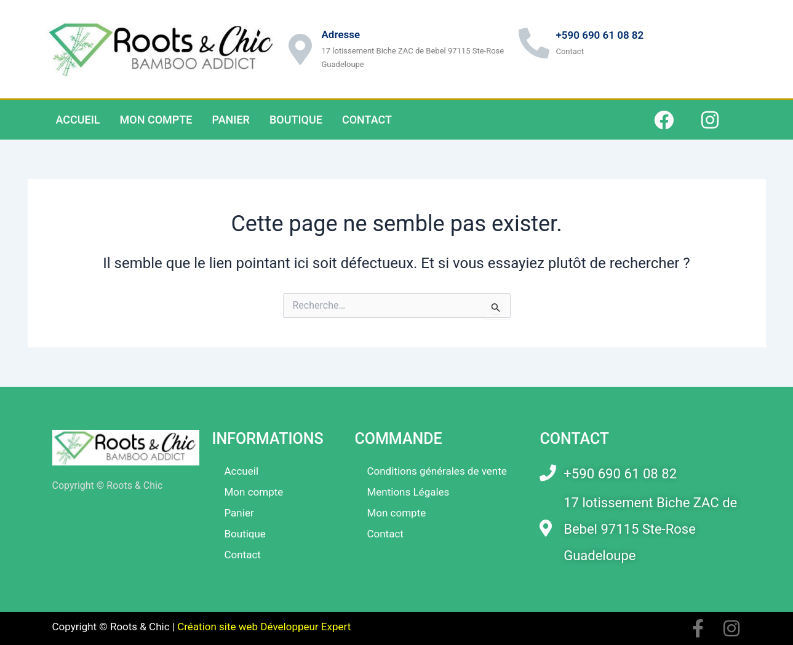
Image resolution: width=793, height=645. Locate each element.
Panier (230, 119)
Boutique (295, 119)
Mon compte (156, 119)
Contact (367, 119)
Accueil (78, 119)
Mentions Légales (408, 492)
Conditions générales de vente (436, 471)
